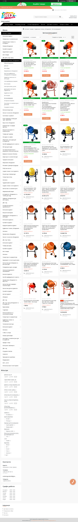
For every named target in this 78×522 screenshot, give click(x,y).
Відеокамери (6, 307)
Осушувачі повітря (9, 107)
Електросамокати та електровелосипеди (8, 313)
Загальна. (5, 330)
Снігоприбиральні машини (10, 81)
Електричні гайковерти (8, 345)
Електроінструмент (7, 36)
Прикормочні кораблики (9, 357)
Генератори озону (7, 177)
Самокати (5, 354)
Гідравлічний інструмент (9, 182)
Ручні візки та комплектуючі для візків (11, 104)
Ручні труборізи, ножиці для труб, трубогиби (10, 119)
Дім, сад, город (6, 240)
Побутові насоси (7, 168)
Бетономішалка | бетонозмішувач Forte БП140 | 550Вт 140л (30, 104)
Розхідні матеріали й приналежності (8, 206)
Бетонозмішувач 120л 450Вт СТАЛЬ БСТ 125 (66, 147)
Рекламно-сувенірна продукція (10, 165)
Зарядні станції (6, 342)
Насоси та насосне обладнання (11, 113)
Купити (29, 75)
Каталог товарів (9, 24)
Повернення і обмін (8, 511)
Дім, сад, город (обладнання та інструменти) (11, 303)
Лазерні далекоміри (8, 335)
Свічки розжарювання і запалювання (8, 270)
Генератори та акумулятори (10, 257)
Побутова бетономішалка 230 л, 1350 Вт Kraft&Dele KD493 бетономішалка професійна (67, 190)
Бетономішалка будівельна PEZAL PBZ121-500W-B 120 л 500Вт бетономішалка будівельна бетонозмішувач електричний (67, 106)
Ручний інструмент (7, 49)
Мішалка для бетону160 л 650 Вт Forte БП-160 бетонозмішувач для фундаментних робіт (49, 64)
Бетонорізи (7, 95)
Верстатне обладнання (9, 123)
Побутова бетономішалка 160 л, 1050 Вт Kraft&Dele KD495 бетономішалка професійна (67, 227)
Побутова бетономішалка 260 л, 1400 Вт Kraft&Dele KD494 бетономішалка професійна (49, 190)
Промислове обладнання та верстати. (10, 280)
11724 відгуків (63, 1)
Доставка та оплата (52, 24)
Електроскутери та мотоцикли (10, 365)
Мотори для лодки (7, 147)
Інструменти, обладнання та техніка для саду (10, 195)
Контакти (6, 515)
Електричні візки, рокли (10, 86)
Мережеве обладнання (9, 162)
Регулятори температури (9, 174)
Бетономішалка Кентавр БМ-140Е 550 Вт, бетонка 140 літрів (50, 264)
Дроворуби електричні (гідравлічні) (10, 89)
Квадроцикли (6, 360)
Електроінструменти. (8, 219)
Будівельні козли (8, 93)
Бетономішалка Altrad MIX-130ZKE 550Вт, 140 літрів (31, 301)
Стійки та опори (7, 332)
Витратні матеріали (8, 212)
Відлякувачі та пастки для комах (11, 260)
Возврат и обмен (64, 24)
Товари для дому (7, 245)
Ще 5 (7, 455)
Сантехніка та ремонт (8, 115)
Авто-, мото (6, 363)
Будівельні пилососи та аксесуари (10, 78)
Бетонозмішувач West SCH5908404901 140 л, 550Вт (67, 263)
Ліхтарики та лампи (8, 137)
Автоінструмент (7, 294)
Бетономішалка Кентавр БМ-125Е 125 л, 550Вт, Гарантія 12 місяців (49, 302)
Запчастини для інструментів (10, 288)
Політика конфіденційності (50, 520)
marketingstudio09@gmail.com (9, 476)
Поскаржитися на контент (37, 520)
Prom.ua (46, 519)
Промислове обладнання (9, 234)
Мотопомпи (7, 84)
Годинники (5, 310)
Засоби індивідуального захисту (11, 144)
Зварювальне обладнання (10, 71)
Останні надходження (33, 24)
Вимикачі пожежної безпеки (10, 154)
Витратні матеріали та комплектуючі (8, 130)
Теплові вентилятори (8, 324)
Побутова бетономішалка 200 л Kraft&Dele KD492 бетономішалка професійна (31, 227)
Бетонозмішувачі (8, 98)
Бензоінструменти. (7, 274)
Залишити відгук (73, 17)
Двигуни (6, 65)
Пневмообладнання (8, 46)
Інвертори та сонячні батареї (10, 157)
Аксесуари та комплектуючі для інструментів (11, 339)
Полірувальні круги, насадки (10, 267)
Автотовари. (6, 54)
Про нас (43, 24)
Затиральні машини (9, 100)
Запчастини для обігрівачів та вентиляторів (10, 263)
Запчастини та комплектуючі (10, 188)
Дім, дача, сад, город (8, 57)
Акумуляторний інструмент (9, 225)
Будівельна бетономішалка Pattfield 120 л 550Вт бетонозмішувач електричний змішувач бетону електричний (49, 106)
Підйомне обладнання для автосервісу (9, 199)
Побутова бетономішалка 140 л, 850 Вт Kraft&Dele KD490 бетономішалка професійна (31, 265)
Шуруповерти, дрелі (8, 52)
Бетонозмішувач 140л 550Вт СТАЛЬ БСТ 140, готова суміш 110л (30, 189)
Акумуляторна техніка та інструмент (9, 42)
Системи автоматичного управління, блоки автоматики (10, 150)
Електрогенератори (8, 110)
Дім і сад (5, 300)
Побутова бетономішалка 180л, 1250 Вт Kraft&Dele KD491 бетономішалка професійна (49, 227)
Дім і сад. (5, 202)
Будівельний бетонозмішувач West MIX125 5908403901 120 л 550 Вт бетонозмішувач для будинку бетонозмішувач (31, 149)
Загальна (5, 180)
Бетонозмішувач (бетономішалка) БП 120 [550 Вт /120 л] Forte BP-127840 (67, 64)
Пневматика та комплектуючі (10, 39)
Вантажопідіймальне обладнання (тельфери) (10, 74)
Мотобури (6, 68)
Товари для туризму (8, 134)
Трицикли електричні (8, 159)
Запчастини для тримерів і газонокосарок (9, 284)
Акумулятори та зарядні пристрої (9, 126)
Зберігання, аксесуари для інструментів (9, 140)
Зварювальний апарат (8, 191)
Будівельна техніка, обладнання (11, 60)
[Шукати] (60, 17)
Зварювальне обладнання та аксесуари (10, 216)
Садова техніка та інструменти (10, 171)
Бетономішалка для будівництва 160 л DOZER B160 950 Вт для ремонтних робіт (49, 148)
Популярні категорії (20, 24)
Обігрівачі (5, 297)
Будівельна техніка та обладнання (8, 320)
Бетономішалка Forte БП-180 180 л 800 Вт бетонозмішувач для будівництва (30, 64)
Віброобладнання (8, 63)
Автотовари (6, 251)
